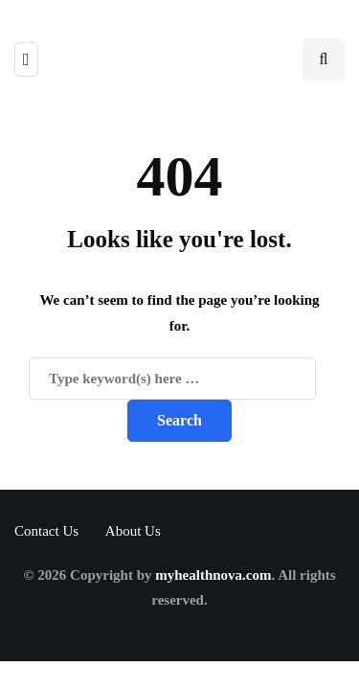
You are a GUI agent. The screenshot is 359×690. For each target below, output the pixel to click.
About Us (133, 531)
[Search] (172, 378)
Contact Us (46, 531)
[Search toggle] (324, 59)
